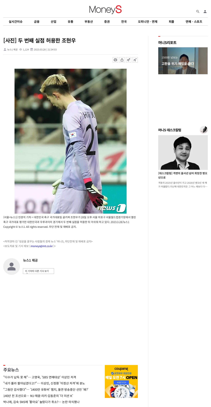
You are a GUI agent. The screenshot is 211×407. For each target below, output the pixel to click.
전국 (124, 21)
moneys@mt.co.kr (42, 246)
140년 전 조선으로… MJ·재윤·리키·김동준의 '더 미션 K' (38, 396)
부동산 (89, 21)
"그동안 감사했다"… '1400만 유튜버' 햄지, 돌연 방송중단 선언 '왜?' (45, 389)
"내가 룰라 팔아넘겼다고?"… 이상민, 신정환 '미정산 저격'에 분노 (44, 383)
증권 (107, 21)
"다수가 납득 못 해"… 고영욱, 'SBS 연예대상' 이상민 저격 (39, 377)
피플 (171, 21)
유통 (70, 21)
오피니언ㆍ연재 (147, 21)
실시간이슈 (16, 21)
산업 (53, 21)
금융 (37, 21)
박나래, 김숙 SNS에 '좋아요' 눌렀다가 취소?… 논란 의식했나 (41, 402)
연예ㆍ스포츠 (194, 21)
